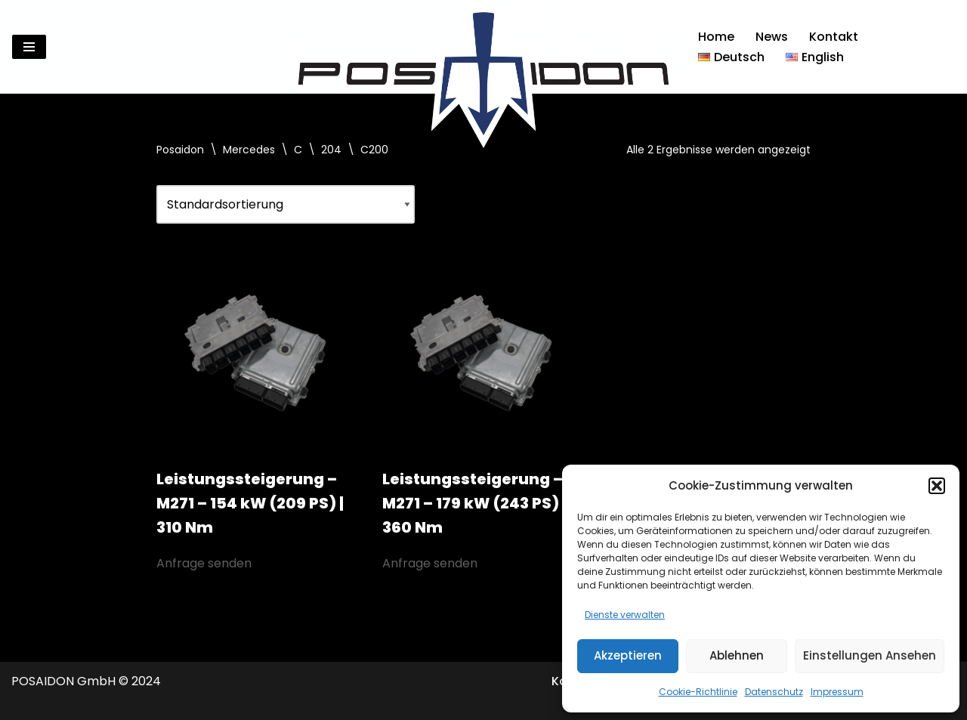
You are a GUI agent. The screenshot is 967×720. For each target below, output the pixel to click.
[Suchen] (942, 47)
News (771, 36)
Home (716, 36)
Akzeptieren (628, 655)
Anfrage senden (204, 563)
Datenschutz (774, 691)
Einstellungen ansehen (869, 655)
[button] (936, 485)
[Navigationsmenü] (29, 47)
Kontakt (833, 36)
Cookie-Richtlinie (698, 691)
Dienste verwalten (625, 614)
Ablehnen (736, 655)
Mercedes (249, 149)
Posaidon (180, 149)
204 (331, 149)
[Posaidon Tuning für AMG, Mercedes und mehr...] (483, 47)
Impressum (837, 691)
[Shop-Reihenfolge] (285, 204)
